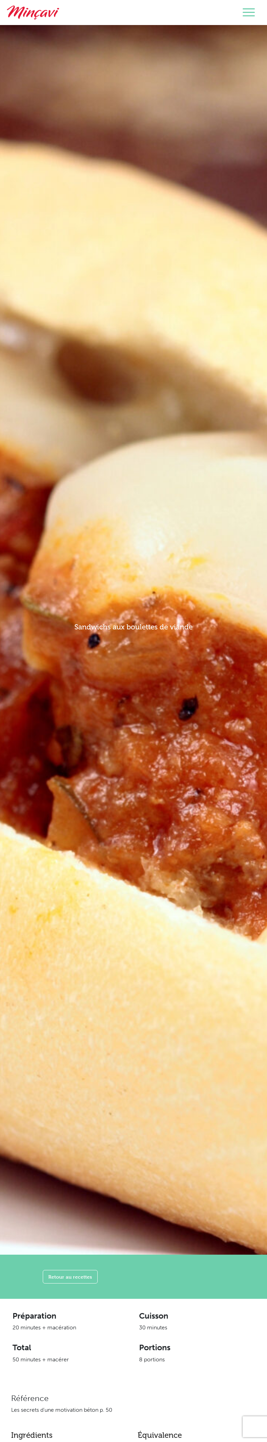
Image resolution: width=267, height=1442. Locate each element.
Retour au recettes (70, 1277)
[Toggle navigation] (249, 12)
